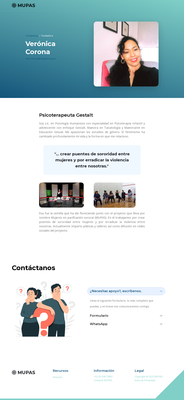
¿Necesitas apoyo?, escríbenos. (116, 291)
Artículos (57, 377)
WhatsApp (99, 324)
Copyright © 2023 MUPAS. (149, 376)
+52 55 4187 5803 (103, 376)
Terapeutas (31, 35)
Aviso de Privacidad (145, 380)
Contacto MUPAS (103, 380)
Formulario (99, 316)
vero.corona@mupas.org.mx (40, 58)
